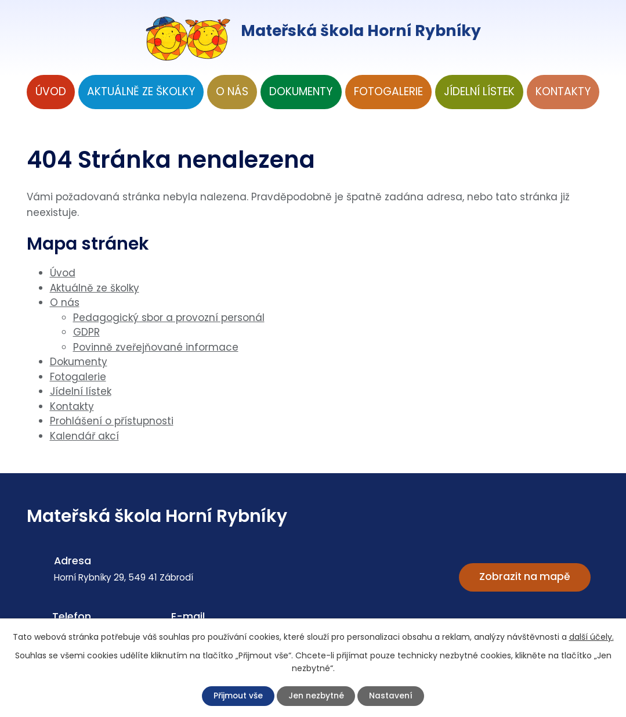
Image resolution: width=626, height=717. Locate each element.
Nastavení (398, 695)
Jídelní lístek (479, 91)
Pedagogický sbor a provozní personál (169, 318)
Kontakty (563, 91)
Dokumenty (300, 91)
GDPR (86, 332)
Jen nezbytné (318, 695)
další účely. (591, 636)
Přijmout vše (232, 695)
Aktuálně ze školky (141, 91)
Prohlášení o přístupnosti (111, 421)
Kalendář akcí (84, 436)
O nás (232, 91)
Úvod (50, 91)
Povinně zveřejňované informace (155, 347)
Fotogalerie (388, 91)
